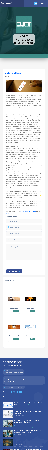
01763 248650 (24, 39)
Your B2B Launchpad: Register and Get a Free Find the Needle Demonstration (27, 421)
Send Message (14, 271)
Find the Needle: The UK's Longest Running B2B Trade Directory (28, 441)
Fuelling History (30, 308)
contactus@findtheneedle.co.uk (13, 372)
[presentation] (18, 264)
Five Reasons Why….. (32, 336)
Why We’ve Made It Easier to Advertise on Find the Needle (28, 403)
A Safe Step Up (13, 308)
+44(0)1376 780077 (16, 387)
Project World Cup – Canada (28, 211)
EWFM (24, 35)
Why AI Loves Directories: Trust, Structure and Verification (27, 412)
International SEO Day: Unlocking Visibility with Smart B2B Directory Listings (27, 431)
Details (16, 311)
